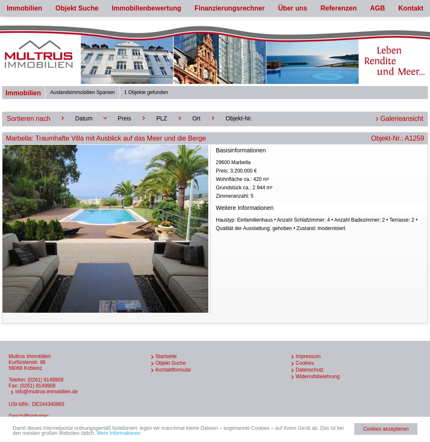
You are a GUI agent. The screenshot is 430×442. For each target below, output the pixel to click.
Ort (196, 118)
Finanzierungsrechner (229, 8)
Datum (83, 118)
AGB (377, 8)
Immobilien (24, 8)
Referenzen (338, 8)
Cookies (305, 363)
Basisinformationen (241, 150)
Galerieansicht (401, 118)
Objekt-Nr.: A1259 (397, 138)
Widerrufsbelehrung (318, 376)
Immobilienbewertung (146, 8)
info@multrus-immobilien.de (46, 392)
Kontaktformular (173, 370)
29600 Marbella (320, 180)
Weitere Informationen (244, 207)
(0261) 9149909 (45, 380)
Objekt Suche (76, 8)
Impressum (308, 356)
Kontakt (411, 8)
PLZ (161, 118)
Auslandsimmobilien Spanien (82, 92)
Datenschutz (310, 370)
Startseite (166, 356)
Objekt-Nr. (238, 118)
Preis (124, 118)
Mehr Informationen (119, 433)
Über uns (292, 8)
